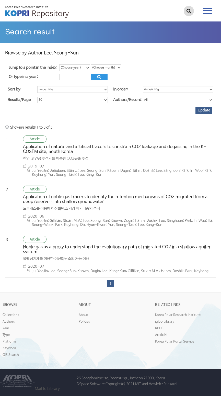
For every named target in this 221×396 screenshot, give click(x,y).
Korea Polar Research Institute (178, 315)
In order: (120, 89)
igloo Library (164, 322)
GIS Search (11, 355)
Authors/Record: (127, 100)
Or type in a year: (23, 77)
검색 (189, 11)
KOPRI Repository (37, 12)
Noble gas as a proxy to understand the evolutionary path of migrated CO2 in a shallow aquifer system (117, 249)
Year (6, 328)
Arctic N (161, 335)
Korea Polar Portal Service (174, 342)
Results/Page (19, 100)
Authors (9, 322)
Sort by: (14, 89)
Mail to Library (47, 389)
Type (6, 335)
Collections (11, 315)
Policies (84, 322)
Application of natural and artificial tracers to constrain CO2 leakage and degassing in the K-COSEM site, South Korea (114, 149)
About (83, 315)
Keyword (9, 348)
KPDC (159, 328)
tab (207, 11)
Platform (9, 342)
